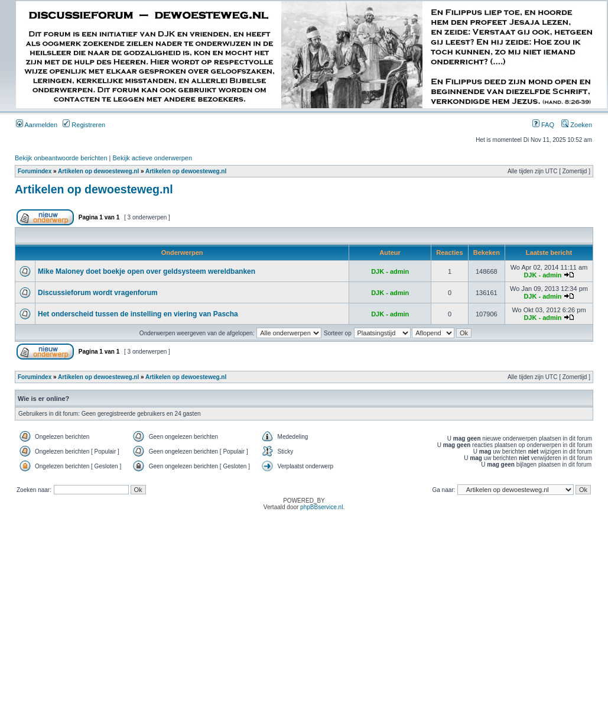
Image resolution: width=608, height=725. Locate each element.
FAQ (543, 124)
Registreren (84, 124)
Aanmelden (36, 124)
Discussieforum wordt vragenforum (98, 293)
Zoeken (576, 124)
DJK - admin (390, 271)
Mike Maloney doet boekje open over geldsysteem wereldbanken (146, 271)
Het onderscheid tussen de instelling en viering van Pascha (138, 314)
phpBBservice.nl (321, 507)
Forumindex (34, 171)
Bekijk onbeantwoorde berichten (61, 157)
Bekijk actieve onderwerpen (153, 157)
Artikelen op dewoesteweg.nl (98, 171)
